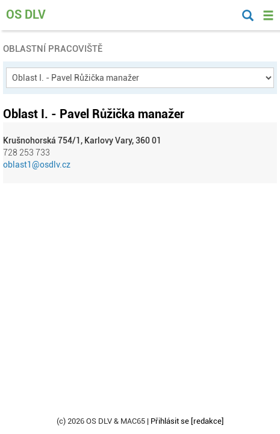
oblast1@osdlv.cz (36, 164)
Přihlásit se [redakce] (187, 421)
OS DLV (26, 15)
